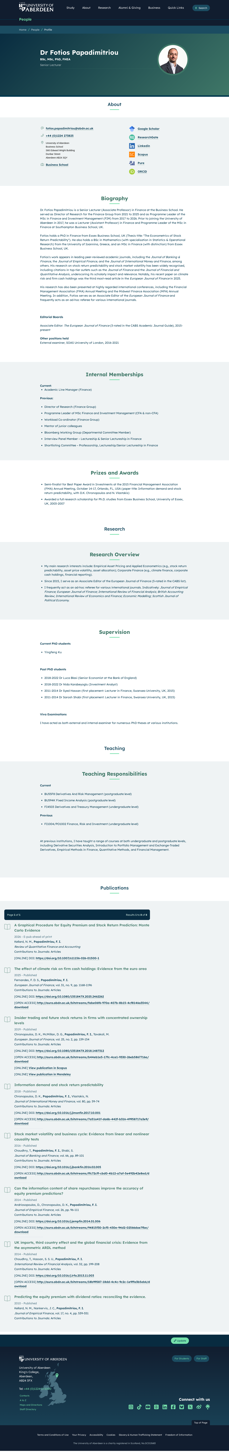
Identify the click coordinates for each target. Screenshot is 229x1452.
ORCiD (142, 172)
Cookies (111, 1436)
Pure (141, 163)
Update (179, 1341)
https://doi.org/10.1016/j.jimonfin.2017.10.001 (68, 1113)
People (26, 19)
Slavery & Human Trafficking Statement (140, 1436)
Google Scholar (149, 129)
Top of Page (200, 1423)
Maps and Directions (31, 1406)
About (88, 8)
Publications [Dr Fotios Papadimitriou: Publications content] (114, 888)
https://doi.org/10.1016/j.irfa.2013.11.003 (65, 1276)
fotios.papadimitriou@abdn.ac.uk (69, 129)
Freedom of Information (178, 1436)
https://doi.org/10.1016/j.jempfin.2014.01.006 (68, 1221)
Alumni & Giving (131, 8)
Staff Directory (28, 1410)
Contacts (24, 1396)
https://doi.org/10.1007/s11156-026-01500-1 (67, 958)
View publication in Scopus (48, 1068)
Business (156, 8)
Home (22, 30)
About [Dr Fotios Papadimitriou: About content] (114, 104)
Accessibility (96, 1436)
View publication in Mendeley (50, 1074)
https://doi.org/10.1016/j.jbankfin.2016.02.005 (68, 1167)
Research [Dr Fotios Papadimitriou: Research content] (114, 529)
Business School (57, 165)
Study (72, 8)
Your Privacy (79, 1436)
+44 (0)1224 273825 (60, 136)
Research (106, 8)
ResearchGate (148, 137)
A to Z (23, 1401)
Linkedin (144, 146)
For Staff (200, 1360)
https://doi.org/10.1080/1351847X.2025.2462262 (70, 997)
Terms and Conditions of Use (53, 1436)
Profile (48, 30)
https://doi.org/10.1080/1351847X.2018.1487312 (70, 1051)
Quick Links (177, 8)
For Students (176, 1360)
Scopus (143, 155)
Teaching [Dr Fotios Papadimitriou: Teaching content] (114, 748)
